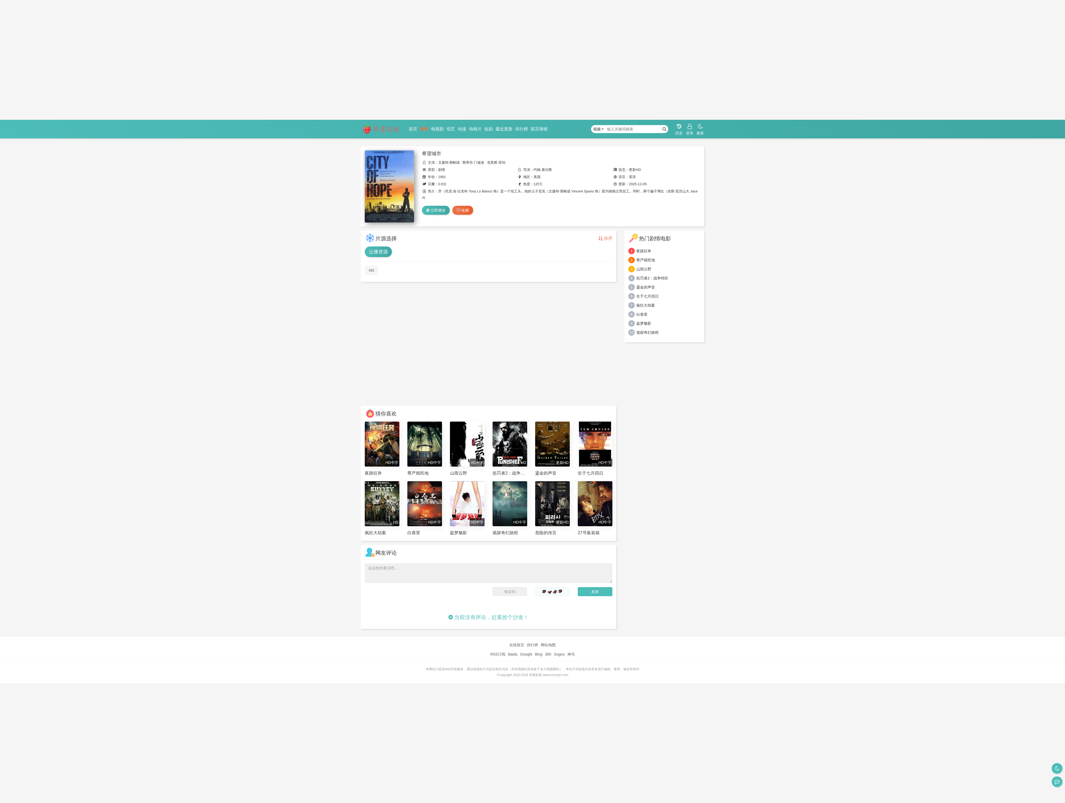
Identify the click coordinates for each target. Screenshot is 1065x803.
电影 (424, 129)
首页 (413, 129)
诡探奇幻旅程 (647, 332)
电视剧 (437, 129)
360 (548, 654)
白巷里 (642, 314)
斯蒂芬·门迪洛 (473, 162)
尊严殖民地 (645, 260)
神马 (571, 654)
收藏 (463, 210)
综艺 (451, 129)
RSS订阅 (497, 654)
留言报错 (539, 129)
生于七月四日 (647, 296)
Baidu (513, 654)
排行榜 (521, 129)
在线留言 (516, 645)
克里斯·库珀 (496, 162)
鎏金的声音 (645, 287)
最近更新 (504, 129)
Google (526, 654)
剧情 (441, 170)
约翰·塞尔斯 (543, 170)
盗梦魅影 (643, 323)
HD (371, 270)
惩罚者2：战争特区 (652, 278)
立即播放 (435, 210)
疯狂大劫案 (645, 305)
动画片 (475, 129)
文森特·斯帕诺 (449, 162)
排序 (605, 238)
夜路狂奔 (643, 251)
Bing (538, 654)
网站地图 (548, 645)
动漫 (462, 129)
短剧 (488, 129)
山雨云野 (643, 269)
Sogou (559, 654)
